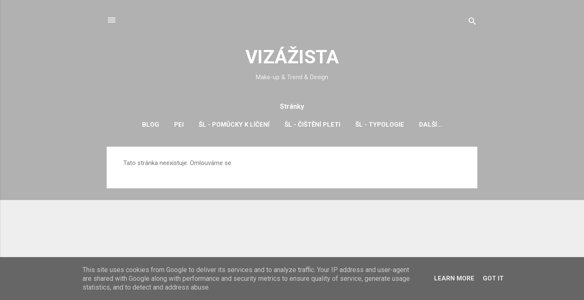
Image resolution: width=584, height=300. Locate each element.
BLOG (150, 124)
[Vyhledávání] (472, 22)
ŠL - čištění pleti (312, 124)
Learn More (454, 278)
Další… (430, 124)
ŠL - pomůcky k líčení (234, 124)
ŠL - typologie (379, 124)
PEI (179, 124)
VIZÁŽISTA (292, 57)
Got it (493, 278)
